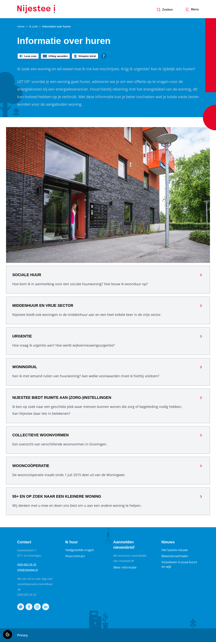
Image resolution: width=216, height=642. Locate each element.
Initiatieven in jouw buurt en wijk (179, 564)
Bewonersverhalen (174, 556)
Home (21, 26)
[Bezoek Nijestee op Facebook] (29, 606)
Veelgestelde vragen (79, 550)
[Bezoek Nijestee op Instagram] (37, 606)
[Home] (36, 9)
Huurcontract (75, 556)
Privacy (22, 635)
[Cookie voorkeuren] (7, 634)
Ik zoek (33, 26)
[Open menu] (192, 9)
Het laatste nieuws (174, 550)
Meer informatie (124, 567)
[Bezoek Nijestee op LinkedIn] (45, 606)
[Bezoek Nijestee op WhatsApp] (20, 606)
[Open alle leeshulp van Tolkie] (103, 56)
